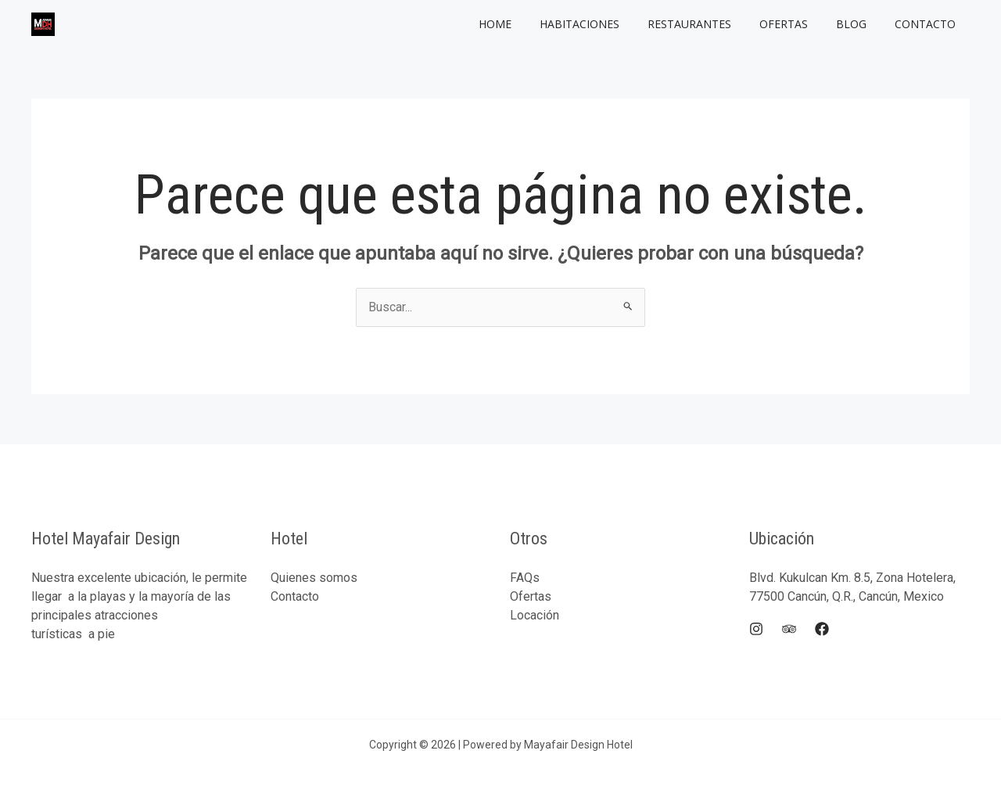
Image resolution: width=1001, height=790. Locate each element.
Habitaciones (608, 23)
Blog (860, 23)
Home (529, 23)
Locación (534, 615)
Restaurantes (711, 23)
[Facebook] (822, 629)
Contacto (928, 23)
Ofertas (799, 23)
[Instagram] (756, 629)
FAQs (525, 577)
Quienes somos (314, 577)
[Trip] (789, 629)
